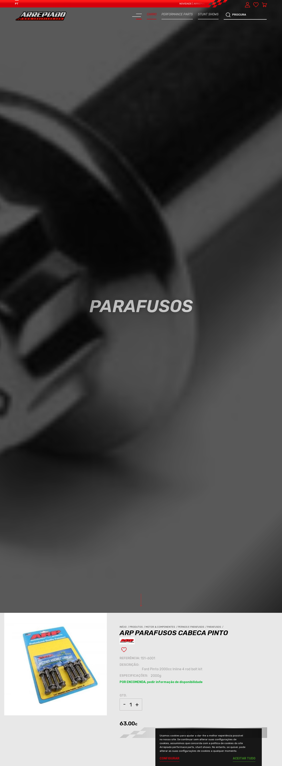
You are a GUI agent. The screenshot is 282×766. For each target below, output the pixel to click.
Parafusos (215, 627)
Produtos (138, 627)
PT (17, 3)
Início (125, 627)
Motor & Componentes (162, 627)
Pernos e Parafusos (192, 627)
